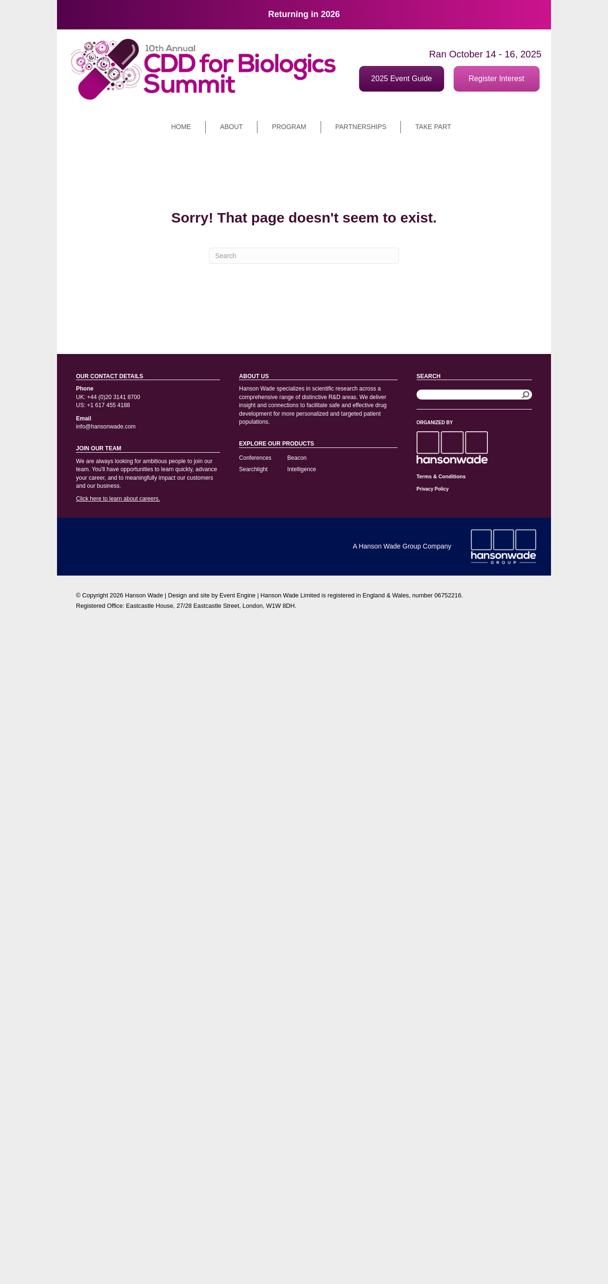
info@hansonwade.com (106, 426)
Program (289, 126)
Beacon (297, 458)
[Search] (304, 256)
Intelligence (301, 469)
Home (181, 126)
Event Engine (237, 595)
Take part (433, 126)
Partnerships (361, 126)
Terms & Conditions (441, 476)
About (231, 126)
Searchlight (253, 469)
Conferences (255, 458)
